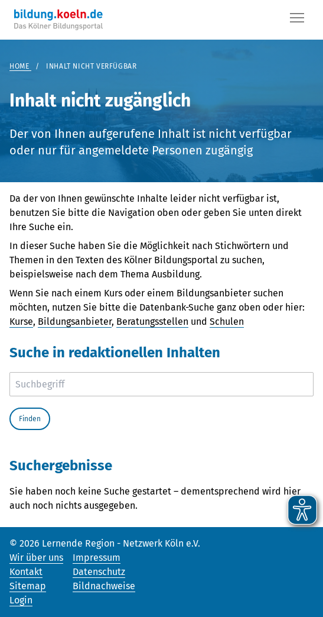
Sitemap (27, 586)
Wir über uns (36, 557)
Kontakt (26, 571)
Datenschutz (99, 571)
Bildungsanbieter (75, 321)
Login (20, 600)
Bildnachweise (104, 586)
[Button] (297, 20)
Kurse (21, 321)
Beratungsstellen (152, 321)
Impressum (96, 557)
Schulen (227, 321)
